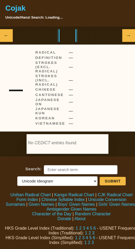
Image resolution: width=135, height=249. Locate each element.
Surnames (15, 204)
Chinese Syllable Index (63, 199)
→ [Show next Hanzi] (129, 35)
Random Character (93, 214)
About (80, 218)
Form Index (27, 199)
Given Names (41, 204)
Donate (64, 218)
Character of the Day (51, 214)
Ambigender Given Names (71, 209)
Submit (113, 181)
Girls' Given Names (117, 204)
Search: (34, 169)
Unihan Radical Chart (30, 195)
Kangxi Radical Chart (74, 195)
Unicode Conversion (107, 199)
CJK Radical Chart (115, 195)
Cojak (15, 8)
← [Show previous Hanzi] (6, 35)
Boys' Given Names (76, 204)
